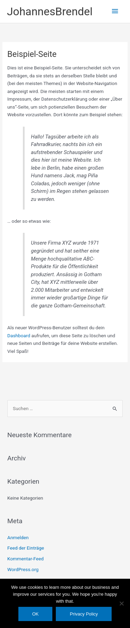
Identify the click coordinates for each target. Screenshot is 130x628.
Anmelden (18, 537)
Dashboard (18, 335)
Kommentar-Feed (25, 558)
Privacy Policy (84, 614)
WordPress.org (22, 569)
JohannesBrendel (50, 11)
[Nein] (121, 603)
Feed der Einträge (25, 548)
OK (35, 614)
